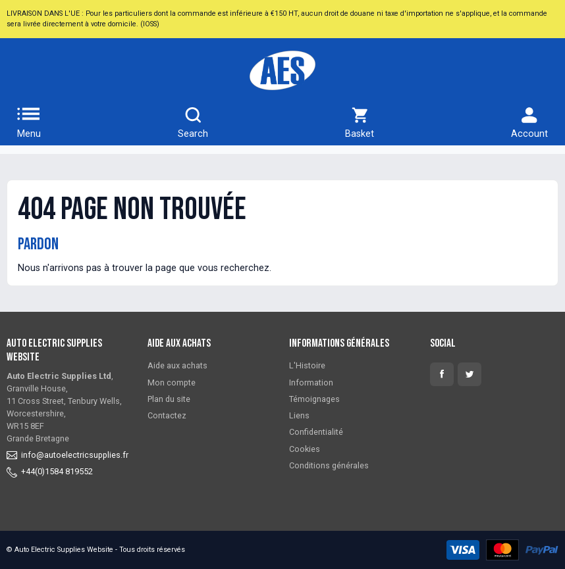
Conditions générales (329, 465)
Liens (299, 415)
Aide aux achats (177, 365)
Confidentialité (316, 432)
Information (311, 382)
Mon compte (172, 382)
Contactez (167, 415)
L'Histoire (307, 365)
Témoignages (314, 399)
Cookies (304, 449)
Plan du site (169, 399)
